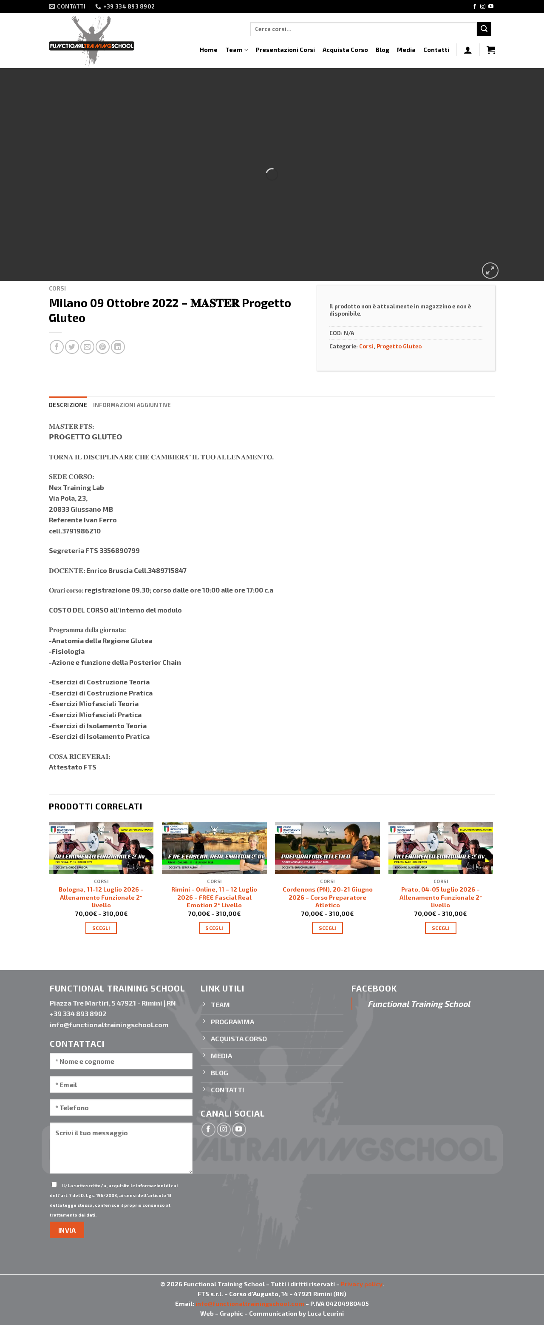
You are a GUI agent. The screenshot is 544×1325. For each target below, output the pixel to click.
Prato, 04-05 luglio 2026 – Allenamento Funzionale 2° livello (441, 897)
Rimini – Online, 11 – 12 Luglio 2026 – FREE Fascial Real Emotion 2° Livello (214, 897)
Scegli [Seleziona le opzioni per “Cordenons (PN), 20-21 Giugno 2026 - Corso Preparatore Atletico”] (328, 928)
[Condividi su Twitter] (72, 347)
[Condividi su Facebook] (57, 347)
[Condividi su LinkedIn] (118, 347)
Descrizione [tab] (68, 405)
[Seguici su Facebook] (474, 7)
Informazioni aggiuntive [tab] (132, 405)
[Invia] (484, 29)
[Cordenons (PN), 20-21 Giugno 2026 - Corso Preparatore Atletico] (327, 848)
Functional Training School (419, 1004)
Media (406, 49)
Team (236, 50)
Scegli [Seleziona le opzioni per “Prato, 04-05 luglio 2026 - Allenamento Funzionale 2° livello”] (441, 928)
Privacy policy (361, 1284)
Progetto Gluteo (399, 346)
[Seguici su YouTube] (490, 7)
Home (209, 49)
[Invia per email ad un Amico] (87, 347)
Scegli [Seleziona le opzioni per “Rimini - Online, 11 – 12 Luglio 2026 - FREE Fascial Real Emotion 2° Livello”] (214, 928)
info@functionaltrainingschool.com (250, 1303)
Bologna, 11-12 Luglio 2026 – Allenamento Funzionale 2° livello (101, 897)
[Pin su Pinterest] (103, 347)
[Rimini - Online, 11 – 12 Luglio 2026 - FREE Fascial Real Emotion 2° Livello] (214, 848)
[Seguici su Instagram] (482, 7)
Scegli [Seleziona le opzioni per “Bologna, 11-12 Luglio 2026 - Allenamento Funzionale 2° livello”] (101, 928)
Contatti (436, 49)
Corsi (57, 288)
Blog (382, 49)
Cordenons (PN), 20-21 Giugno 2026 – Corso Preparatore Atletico (328, 897)
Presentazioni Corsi (285, 49)
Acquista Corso (345, 49)
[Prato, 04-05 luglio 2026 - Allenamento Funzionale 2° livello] (440, 848)
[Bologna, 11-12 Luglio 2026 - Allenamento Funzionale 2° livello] (101, 848)
